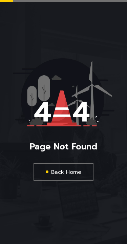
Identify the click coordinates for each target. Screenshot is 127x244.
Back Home (66, 172)
